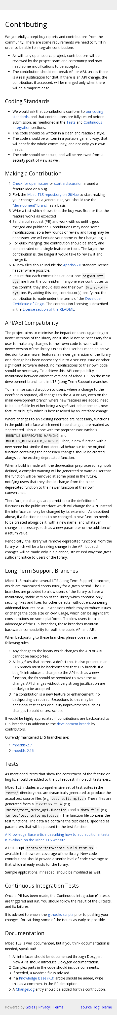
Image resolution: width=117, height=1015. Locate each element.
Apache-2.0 (72, 265)
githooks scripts (60, 914)
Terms (58, 1007)
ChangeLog (25, 989)
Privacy (44, 1007)
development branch (73, 723)
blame (107, 1007)
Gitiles (30, 1007)
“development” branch (31, 205)
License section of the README (48, 309)
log (96, 1007)
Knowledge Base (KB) (36, 978)
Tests (70, 122)
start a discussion (68, 183)
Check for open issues (31, 183)
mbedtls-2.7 (22, 745)
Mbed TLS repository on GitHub (53, 194)
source (86, 1007)
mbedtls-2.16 (23, 750)
